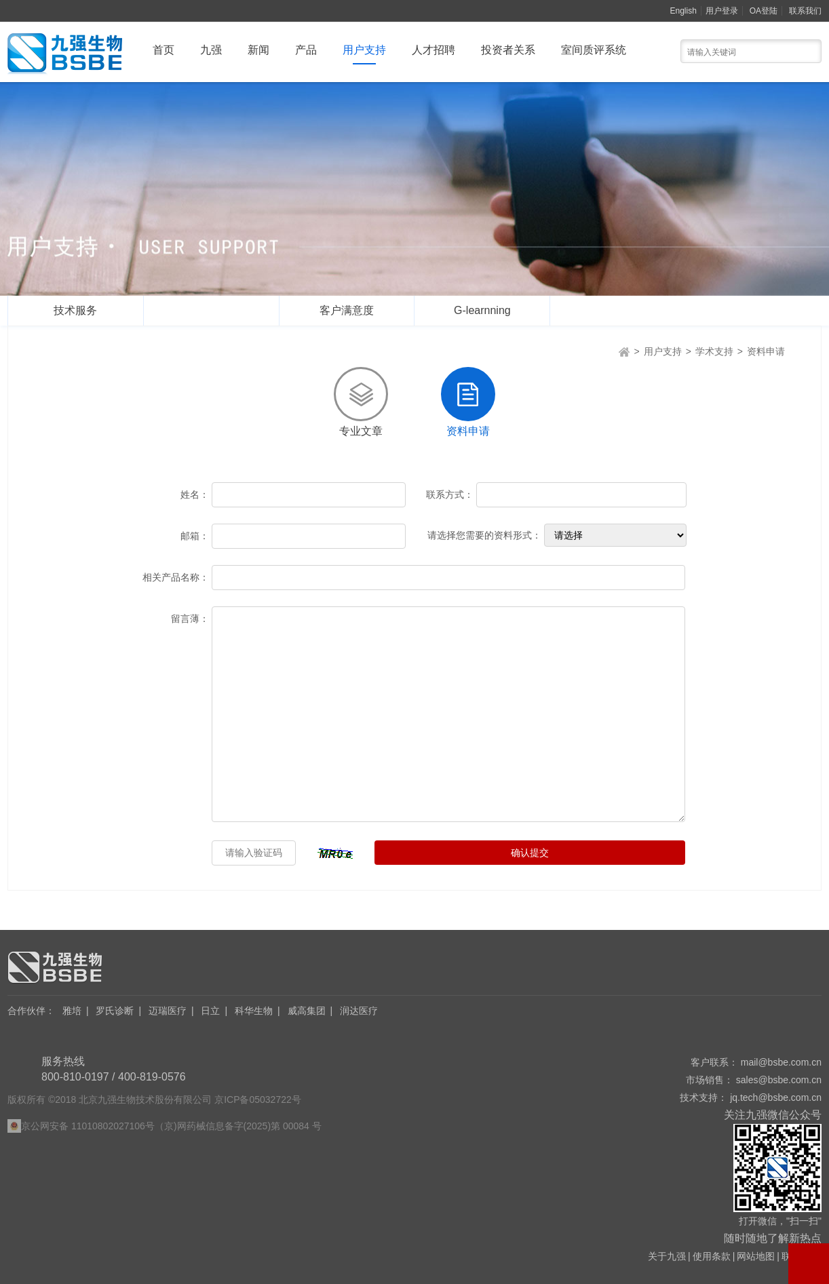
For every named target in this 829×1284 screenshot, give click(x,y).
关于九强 (667, 1256)
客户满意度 (347, 310)
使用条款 (712, 1256)
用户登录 (722, 11)
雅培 (71, 1010)
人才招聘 (433, 50)
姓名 (194, 494)
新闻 (258, 50)
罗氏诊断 (115, 1010)
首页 (163, 50)
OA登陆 (763, 11)
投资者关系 (508, 50)
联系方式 (450, 494)
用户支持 (364, 50)
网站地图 (756, 1256)
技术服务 (75, 310)
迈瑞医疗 (168, 1010)
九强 (211, 50)
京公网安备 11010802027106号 (88, 1126)
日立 (210, 1010)
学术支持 (211, 310)
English (683, 11)
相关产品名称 (175, 577)
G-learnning (482, 310)
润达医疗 (359, 1010)
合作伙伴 (31, 1010)
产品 (306, 50)
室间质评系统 (593, 50)
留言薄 (190, 618)
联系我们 (805, 11)
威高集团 (307, 1010)
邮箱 (194, 535)
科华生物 (254, 1010)
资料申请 (766, 351)
